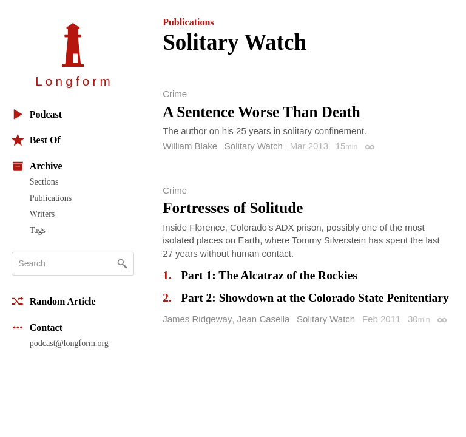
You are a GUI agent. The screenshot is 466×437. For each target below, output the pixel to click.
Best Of (36, 140)
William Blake (190, 146)
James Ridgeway (197, 319)
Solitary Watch (254, 146)
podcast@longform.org (69, 343)
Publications (51, 198)
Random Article (54, 301)
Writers (42, 213)
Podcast (37, 114)
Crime (175, 93)
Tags (38, 230)
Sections (44, 181)
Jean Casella (263, 319)
